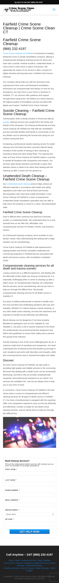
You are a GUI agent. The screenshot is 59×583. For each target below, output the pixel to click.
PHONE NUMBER (12, 490)
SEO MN (41, 579)
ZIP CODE (9, 519)
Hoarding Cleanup (12, 568)
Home (11, 560)
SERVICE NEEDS (12, 510)
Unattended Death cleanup (18, 184)
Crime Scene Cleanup (13, 563)
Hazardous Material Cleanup (36, 563)
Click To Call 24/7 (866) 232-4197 (30, 2)
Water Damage (42, 568)
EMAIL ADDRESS (12, 500)
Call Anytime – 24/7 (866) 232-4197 (29, 554)
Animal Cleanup (27, 568)
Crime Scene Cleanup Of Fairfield (17, 53)
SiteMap (46, 560)
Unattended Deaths (33, 565)
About (17, 560)
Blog (40, 560)
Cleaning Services (29, 560)
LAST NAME (10, 480)
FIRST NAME (11, 469)
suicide (6, 122)
